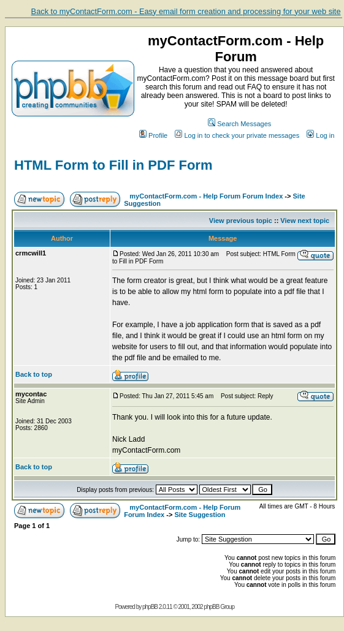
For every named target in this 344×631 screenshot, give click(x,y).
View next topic (304, 220)
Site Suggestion (199, 514)
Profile (153, 135)
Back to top (33, 374)
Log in (320, 135)
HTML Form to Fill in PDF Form (113, 165)
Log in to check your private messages (237, 135)
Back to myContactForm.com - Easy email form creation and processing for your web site (186, 11)
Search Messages (239, 123)
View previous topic (240, 220)
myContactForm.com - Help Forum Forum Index (206, 196)
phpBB (150, 606)
